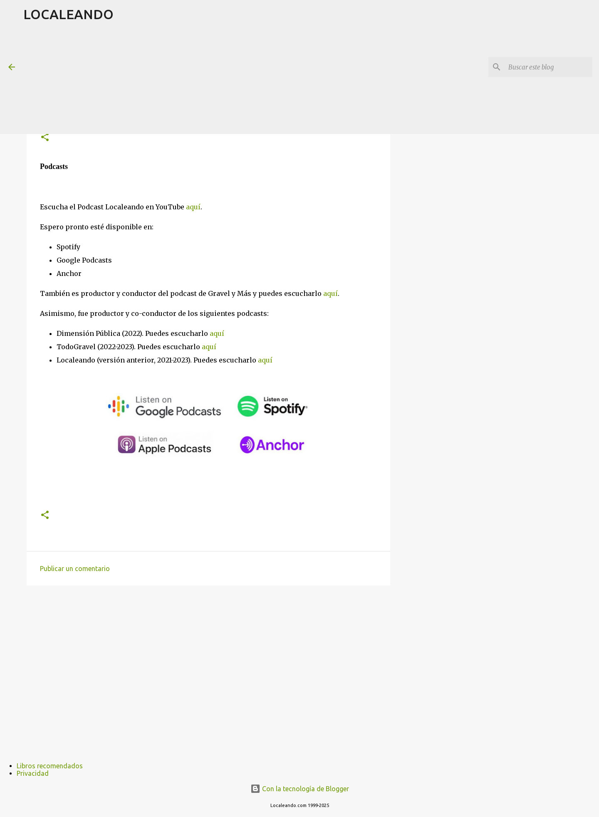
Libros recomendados (50, 766)
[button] (45, 137)
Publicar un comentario (75, 568)
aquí (193, 207)
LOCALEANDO (68, 14)
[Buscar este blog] (548, 67)
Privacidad (33, 773)
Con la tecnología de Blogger (299, 788)
